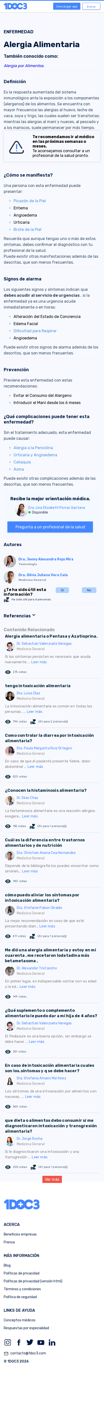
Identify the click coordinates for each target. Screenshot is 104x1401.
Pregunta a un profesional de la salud (50, 527)
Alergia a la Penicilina (33, 447)
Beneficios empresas (20, 1234)
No (89, 590)
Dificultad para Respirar (35, 331)
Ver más (52, 1179)
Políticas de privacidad (21, 1273)
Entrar (91, 6)
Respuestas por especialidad (26, 1328)
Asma (19, 469)
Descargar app (66, 6)
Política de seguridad (20, 1297)
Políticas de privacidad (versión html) (33, 1281)
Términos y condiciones (22, 1289)
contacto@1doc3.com (25, 1353)
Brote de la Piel (27, 229)
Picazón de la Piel (30, 201)
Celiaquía (22, 462)
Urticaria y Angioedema (35, 455)
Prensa (9, 1242)
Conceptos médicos (19, 1320)
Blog (7, 1265)
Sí (62, 590)
